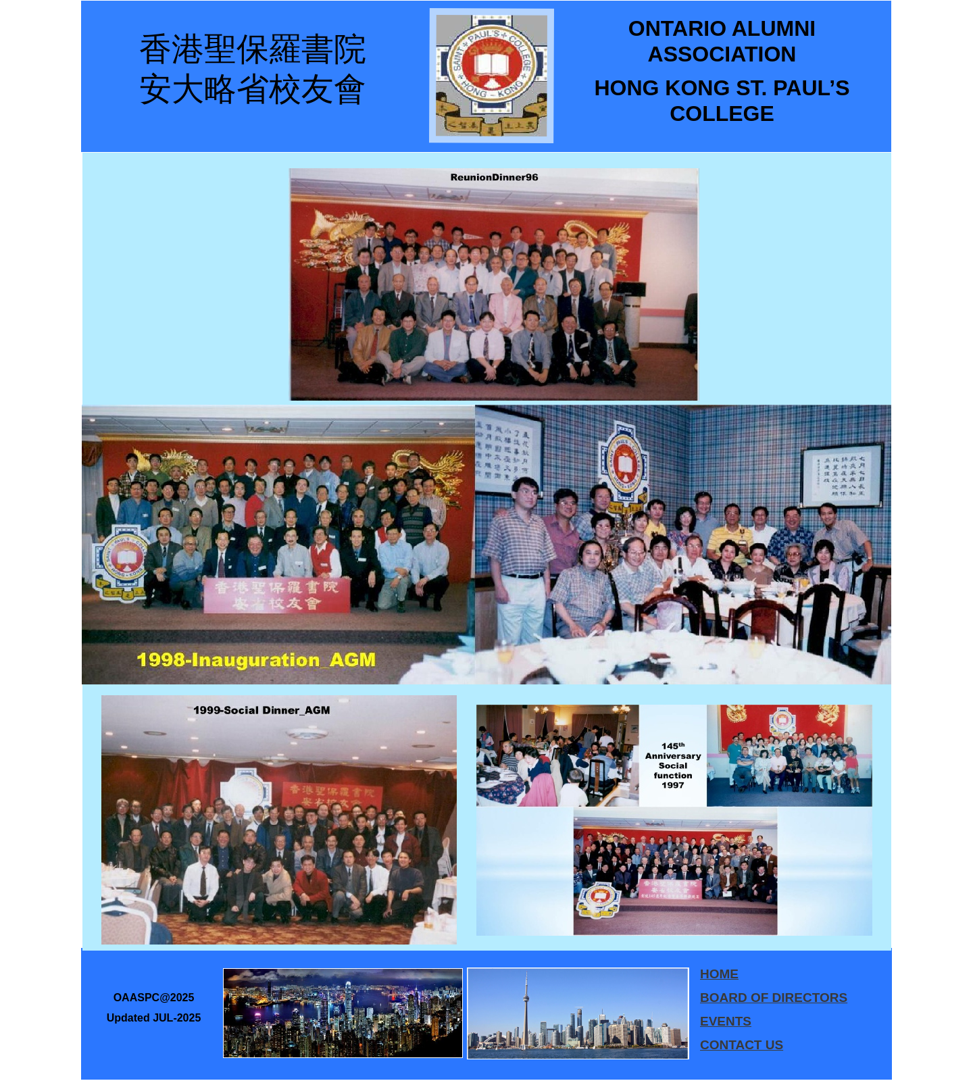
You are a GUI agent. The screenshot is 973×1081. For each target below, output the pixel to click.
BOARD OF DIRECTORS (773, 997)
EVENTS (725, 1021)
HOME (719, 974)
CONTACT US (741, 1045)
